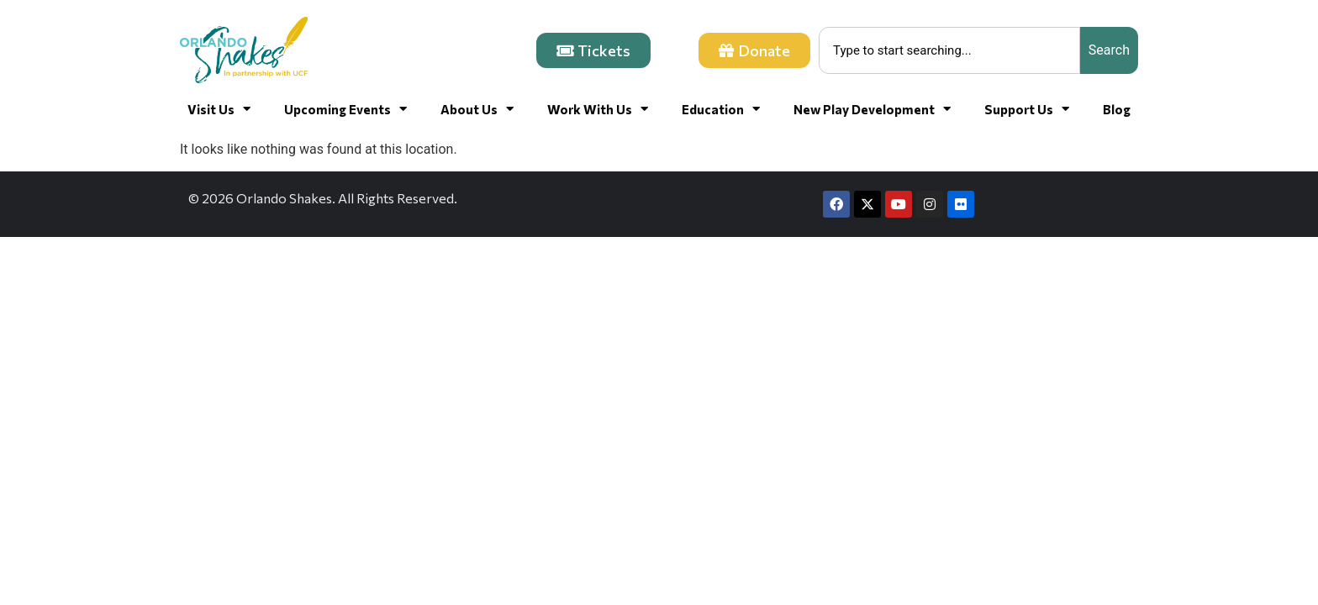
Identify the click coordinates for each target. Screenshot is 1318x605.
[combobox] (949, 50)
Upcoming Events (345, 109)
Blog (1117, 109)
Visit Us (218, 109)
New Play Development (872, 109)
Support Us (1026, 109)
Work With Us (597, 109)
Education (721, 109)
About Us (477, 109)
